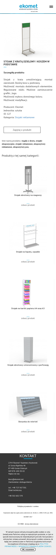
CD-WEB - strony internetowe (28, 524)
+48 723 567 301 (19, 487)
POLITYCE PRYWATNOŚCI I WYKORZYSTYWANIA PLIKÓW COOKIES (28, 545)
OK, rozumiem (28, 549)
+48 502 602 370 (15, 496)
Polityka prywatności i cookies (28, 506)
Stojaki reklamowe (24, 117)
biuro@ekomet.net (16, 479)
